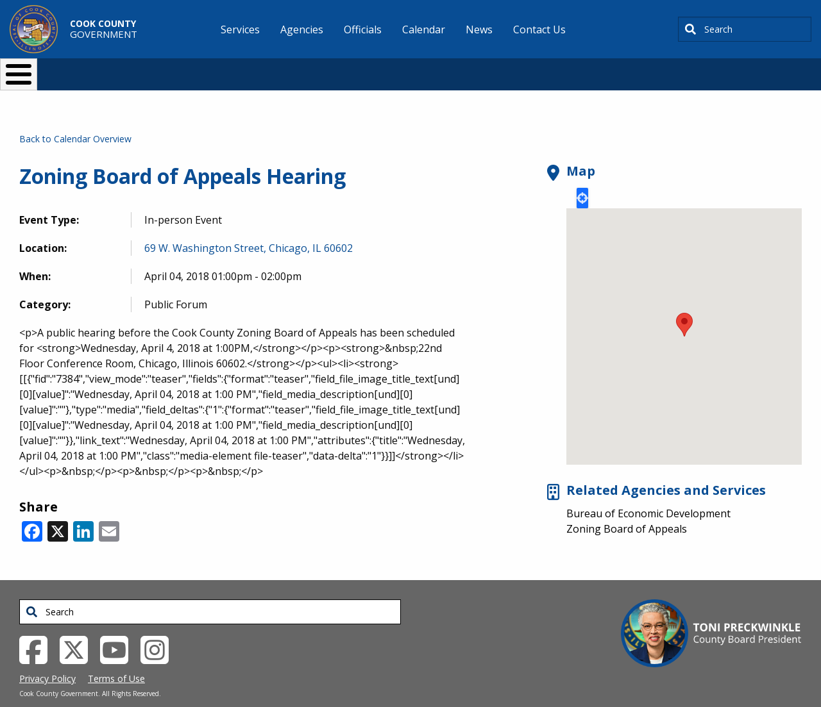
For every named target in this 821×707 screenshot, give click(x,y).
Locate (582, 177)
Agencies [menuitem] (301, 29)
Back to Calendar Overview (75, 118)
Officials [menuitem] (363, 29)
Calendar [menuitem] (423, 29)
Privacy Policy (47, 657)
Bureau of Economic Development (648, 492)
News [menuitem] (479, 29)
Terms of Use (116, 657)
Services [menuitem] (240, 29)
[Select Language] (629, 69)
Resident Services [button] (274, 69)
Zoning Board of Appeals (626, 508)
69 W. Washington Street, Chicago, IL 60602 (248, 227)
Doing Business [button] (375, 69)
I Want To (153, 69)
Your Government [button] (485, 69)
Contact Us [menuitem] (539, 29)
